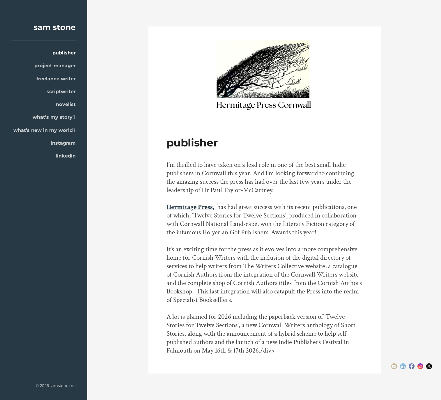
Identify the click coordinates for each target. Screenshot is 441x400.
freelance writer (56, 79)
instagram (63, 143)
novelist (66, 104)
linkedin (66, 156)
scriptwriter (61, 91)
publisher (64, 53)
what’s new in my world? (44, 130)
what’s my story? (54, 117)
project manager (55, 65)
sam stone (54, 27)
